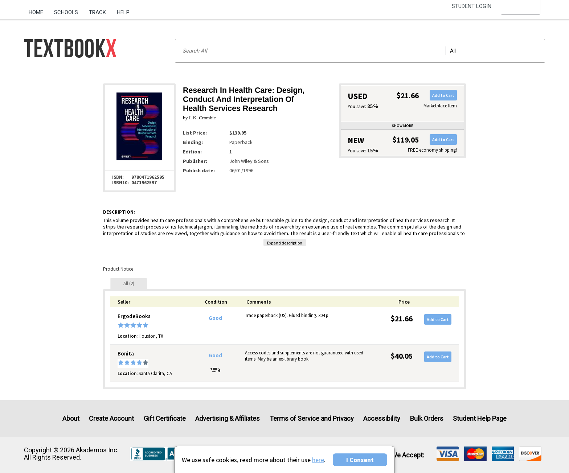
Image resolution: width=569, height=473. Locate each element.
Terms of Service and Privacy (312, 418)
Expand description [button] (284, 243)
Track (97, 12)
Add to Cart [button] (443, 95)
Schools (66, 12)
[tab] (128, 283)
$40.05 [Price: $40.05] (402, 356)
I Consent (360, 460)
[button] (521, 13)
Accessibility (381, 418)
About (70, 418)
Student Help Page (480, 418)
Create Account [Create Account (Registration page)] (111, 418)
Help (123, 12)
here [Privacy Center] (318, 460)
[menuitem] (39, 10)
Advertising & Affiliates (227, 418)
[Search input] (360, 51)
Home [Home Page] (36, 12)
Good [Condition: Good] (215, 318)
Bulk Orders (426, 418)
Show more (402, 125)
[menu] (521, 13)
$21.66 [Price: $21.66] (402, 319)
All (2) (128, 283)
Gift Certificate (165, 418)
